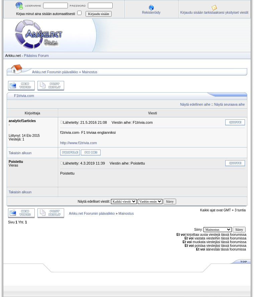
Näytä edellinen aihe (195, 104)
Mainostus (90, 72)
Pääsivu (30, 56)
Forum (43, 56)
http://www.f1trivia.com (78, 143)
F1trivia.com (24, 96)
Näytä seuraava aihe (229, 104)
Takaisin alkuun (20, 153)
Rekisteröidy (151, 12)
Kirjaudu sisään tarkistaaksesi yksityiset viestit (214, 12)
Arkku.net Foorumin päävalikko (55, 72)
